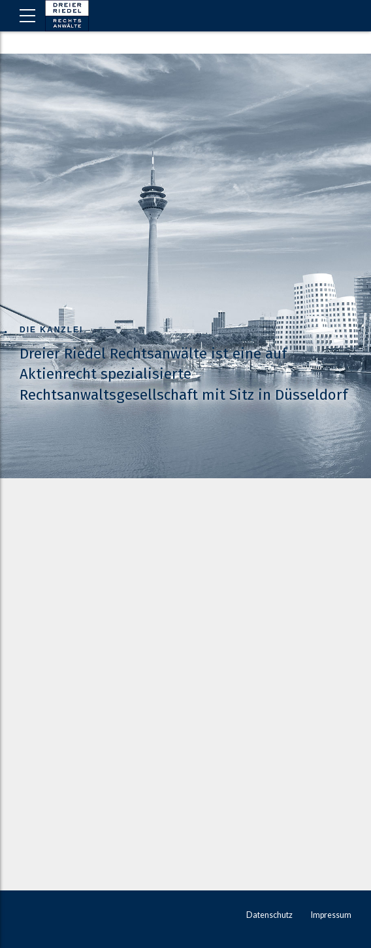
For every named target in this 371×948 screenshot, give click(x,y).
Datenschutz (269, 915)
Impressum (331, 915)
